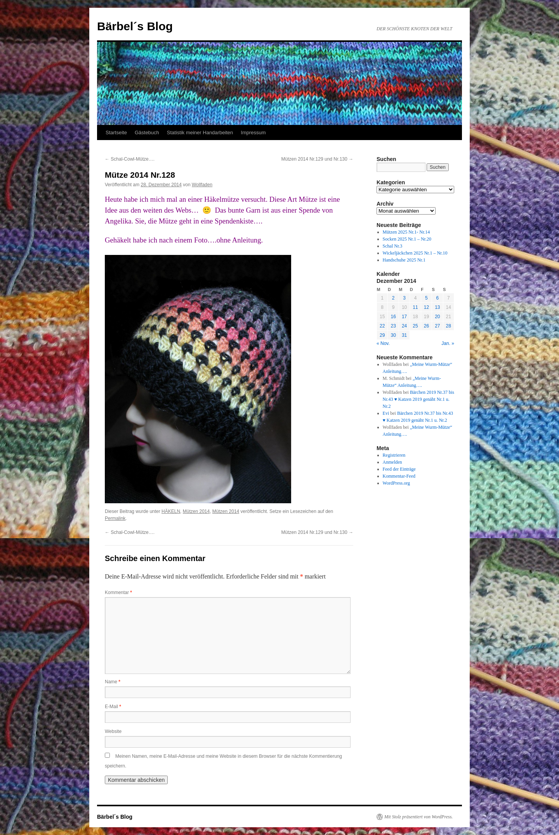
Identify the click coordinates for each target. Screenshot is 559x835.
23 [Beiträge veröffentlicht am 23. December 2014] (393, 326)
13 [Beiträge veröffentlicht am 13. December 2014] (437, 307)
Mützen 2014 (196, 511)
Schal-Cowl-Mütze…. (130, 159)
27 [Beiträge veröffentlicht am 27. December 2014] (437, 326)
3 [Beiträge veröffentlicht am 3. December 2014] (404, 298)
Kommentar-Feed (399, 476)
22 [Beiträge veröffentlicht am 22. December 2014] (382, 326)
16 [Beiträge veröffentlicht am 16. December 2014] (393, 316)
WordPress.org (396, 483)
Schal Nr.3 (393, 246)
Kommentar (118, 592)
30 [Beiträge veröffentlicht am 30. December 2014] (393, 335)
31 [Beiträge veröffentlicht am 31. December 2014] (404, 335)
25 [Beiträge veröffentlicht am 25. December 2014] (415, 326)
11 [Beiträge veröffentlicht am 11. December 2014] (415, 307)
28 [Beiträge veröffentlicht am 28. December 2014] (448, 326)
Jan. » (447, 343)
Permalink (115, 518)
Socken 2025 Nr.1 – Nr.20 (407, 239)
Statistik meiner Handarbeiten (200, 132)
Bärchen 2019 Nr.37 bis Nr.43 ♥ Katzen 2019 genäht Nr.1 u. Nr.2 (418, 399)
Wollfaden (202, 184)
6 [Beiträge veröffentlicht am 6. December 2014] (437, 298)
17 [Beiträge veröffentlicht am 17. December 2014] (404, 316)
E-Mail (113, 706)
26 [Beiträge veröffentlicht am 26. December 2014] (426, 326)
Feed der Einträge (399, 469)
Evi (386, 413)
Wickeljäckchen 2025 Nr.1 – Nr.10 (415, 253)
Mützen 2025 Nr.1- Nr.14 (406, 232)
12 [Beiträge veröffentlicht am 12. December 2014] (426, 307)
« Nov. (383, 343)
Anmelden (392, 462)
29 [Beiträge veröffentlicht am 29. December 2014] (382, 335)
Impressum (253, 132)
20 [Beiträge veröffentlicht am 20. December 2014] (437, 316)
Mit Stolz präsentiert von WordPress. (418, 816)
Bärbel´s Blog (135, 26)
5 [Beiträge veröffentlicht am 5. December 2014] (426, 298)
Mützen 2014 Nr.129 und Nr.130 (317, 159)
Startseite (116, 132)
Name (112, 681)
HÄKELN (170, 511)
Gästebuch (147, 132)
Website (113, 731)
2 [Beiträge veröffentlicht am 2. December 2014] (393, 298)
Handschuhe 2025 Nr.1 (404, 260)
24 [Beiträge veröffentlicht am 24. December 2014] (404, 326)
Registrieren (394, 455)
